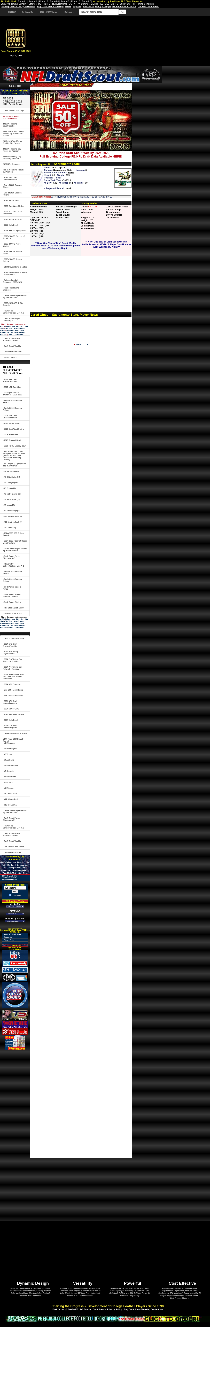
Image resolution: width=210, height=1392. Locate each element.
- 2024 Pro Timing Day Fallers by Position (12, 668)
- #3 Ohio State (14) (11, 477)
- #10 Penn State (10, 794)
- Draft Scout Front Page (13, 111)
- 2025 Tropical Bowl (12, 440)
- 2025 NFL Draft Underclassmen (10, 417)
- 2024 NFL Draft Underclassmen (10, 702)
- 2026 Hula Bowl (10, 225)
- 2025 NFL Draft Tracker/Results (10, 380)
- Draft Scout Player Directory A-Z (11, 319)
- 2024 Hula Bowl (10, 720)
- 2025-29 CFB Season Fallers (12, 260)
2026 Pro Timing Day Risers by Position (12, 150)
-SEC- (10, 334)
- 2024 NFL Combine (12, 684)
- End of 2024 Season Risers (12, 401)
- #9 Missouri (8, 788)
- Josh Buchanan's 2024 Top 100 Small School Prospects (13, 677)
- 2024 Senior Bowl (11, 709)
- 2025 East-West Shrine (13, 429)
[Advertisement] (121, 39)
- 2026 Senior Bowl (11, 200)
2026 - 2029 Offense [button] (49, 12)
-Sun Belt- (19, 334)
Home (12, 12)
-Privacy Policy (8, 940)
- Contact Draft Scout (12, 352)
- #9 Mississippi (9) (11, 511)
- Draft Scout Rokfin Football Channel (11, 339)
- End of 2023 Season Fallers (12, 580)
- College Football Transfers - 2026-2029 (12, 281)
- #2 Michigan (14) (11, 471)
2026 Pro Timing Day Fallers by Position (12, 157)
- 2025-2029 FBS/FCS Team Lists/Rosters (15, 273)
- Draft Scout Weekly (12, 346)
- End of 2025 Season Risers (12, 186)
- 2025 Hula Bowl (10, 435)
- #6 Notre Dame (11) (12, 494)
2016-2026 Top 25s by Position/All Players (12, 142)
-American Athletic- (14, 326)
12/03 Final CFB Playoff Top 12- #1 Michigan (13, 741)
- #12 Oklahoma (10, 805)
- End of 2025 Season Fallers (12, 194)
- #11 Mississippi (10, 799)
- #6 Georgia (8, 771)
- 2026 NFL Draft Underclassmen (10, 178)
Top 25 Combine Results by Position (14, 171)
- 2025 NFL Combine (12, 387)
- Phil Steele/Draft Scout (13, 608)
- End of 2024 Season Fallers (12, 409)
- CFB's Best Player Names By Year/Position (15, 296)
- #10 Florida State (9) (12, 516)
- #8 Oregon (8, 782)
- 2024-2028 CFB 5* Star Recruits (13, 534)
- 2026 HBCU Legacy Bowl (14, 231)
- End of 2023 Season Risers (12, 572)
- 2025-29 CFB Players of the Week (14, 237)
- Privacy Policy (10, 357)
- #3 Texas (7, 754)
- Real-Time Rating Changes (11, 289)
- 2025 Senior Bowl (11, 423)
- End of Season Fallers (13, 695)
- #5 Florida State (10, 765)
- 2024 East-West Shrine (13, 714)
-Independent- (12, 330)
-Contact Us (7, 937)
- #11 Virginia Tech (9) (12, 522)
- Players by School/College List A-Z (13, 312)
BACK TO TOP (82, 344)
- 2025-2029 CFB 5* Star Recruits (13, 304)
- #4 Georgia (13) (10, 483)
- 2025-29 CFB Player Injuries (12, 245)
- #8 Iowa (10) (9, 505)
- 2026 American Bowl (12, 219)
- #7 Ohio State (9, 777)
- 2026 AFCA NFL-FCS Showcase (12, 213)
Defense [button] (69, 12)
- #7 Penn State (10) (11, 499)
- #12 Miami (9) (9, 528)
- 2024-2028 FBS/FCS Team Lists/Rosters (15, 542)
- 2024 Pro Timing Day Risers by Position (12, 660)
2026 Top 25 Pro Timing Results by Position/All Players (13, 133)
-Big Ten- (8, 328)
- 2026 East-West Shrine (13, 206)
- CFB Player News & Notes (15, 267)
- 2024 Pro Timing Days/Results (10, 653)
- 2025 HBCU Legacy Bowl (14, 446)
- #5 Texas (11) (9, 488)
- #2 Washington (10, 749)
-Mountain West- (18, 332)
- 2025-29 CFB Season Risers (12, 253)
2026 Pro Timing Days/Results (10, 125)
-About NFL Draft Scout (12, 934)
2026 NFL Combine (11, 164)
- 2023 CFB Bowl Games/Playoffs (10, 727)
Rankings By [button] (28, 12)
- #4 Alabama (8, 760)
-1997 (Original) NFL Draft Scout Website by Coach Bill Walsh (8, 878)
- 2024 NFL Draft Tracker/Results (10, 645)
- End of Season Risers (13, 690)
